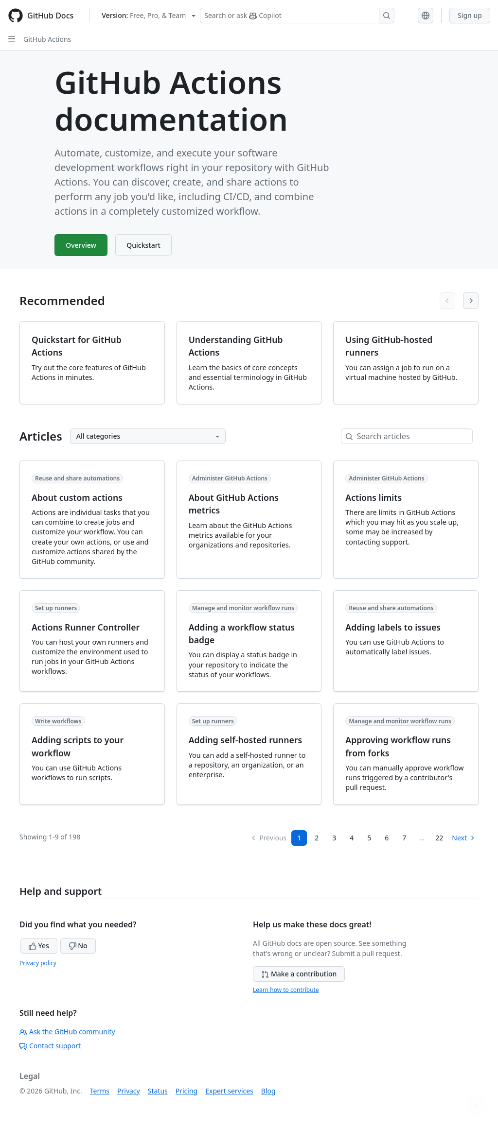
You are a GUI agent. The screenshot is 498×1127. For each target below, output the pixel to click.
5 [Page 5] (369, 837)
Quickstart (146, 245)
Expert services (229, 1090)
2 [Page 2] (317, 837)
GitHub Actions (47, 39)
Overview (82, 245)
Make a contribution (299, 973)
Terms (99, 1090)
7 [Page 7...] (404, 837)
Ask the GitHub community (67, 1031)
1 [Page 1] (299, 837)
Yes (39, 945)
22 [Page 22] (439, 837)
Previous (268, 837)
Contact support (50, 1045)
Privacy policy (37, 963)
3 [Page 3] (334, 837)
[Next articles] (471, 300)
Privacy (128, 1090)
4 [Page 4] (352, 837)
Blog (268, 1090)
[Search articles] (414, 436)
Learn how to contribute (286, 990)
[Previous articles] (447, 300)
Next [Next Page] (464, 837)
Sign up (470, 15)
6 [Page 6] (387, 837)
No (78, 945)
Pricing (186, 1090)
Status (158, 1090)
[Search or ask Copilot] (297, 15)
